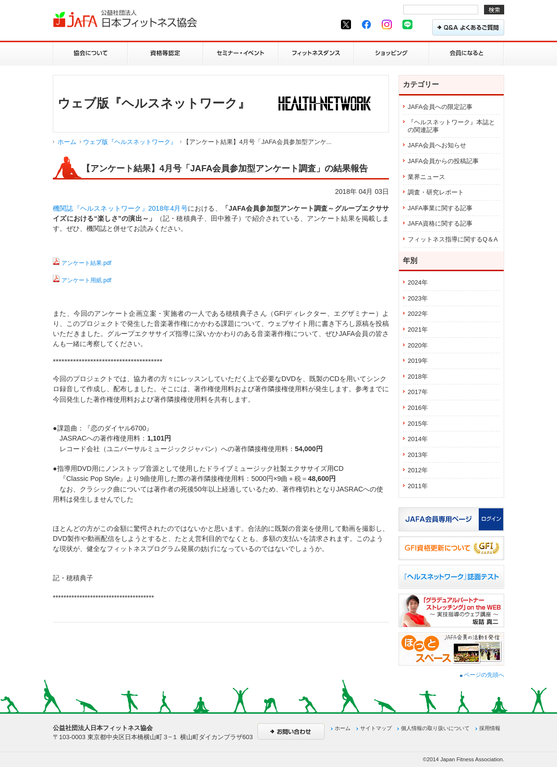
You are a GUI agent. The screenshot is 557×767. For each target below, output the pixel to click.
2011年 (418, 486)
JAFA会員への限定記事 (440, 106)
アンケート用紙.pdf (86, 280)
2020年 (418, 345)
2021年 (418, 329)
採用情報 (489, 728)
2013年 (418, 454)
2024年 (418, 282)
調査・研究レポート (436, 192)
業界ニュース (426, 176)
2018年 (418, 376)
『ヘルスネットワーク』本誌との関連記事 (451, 126)
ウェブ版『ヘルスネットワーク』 (130, 141)
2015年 (418, 423)
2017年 (418, 391)
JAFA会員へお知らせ (437, 145)
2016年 (418, 407)
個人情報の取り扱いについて (435, 728)
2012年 (418, 470)
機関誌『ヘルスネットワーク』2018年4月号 (120, 208)
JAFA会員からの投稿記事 (443, 161)
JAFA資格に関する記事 (440, 223)
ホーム (67, 141)
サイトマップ (376, 728)
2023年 (418, 298)
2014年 (418, 439)
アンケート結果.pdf (86, 263)
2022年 (418, 313)
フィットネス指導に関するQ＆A (453, 239)
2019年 (418, 360)
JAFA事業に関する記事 (440, 208)
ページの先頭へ (482, 674)
